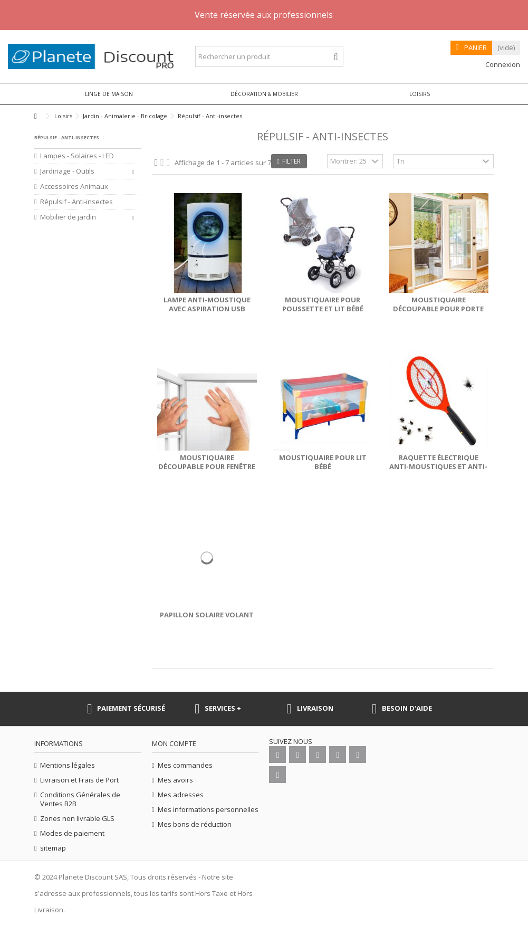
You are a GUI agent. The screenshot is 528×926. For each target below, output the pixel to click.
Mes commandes (185, 765)
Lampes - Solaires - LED (77, 155)
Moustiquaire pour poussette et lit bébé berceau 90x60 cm (322, 308)
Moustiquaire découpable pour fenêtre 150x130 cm (206, 466)
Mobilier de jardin (68, 217)
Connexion (502, 64)
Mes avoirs (175, 780)
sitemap (53, 848)
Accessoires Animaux (74, 186)
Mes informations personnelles (208, 809)
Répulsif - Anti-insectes (76, 201)
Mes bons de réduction (195, 824)
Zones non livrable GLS (77, 818)
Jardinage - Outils (67, 171)
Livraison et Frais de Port (79, 780)
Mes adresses (181, 794)
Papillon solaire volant (207, 614)
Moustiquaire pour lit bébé (323, 462)
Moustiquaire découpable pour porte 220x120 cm (438, 308)
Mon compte (174, 743)
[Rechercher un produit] (335, 57)
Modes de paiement (72, 833)
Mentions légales (67, 765)
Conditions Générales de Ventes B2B (80, 799)
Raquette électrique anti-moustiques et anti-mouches (438, 466)
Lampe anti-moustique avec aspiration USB (207, 304)
